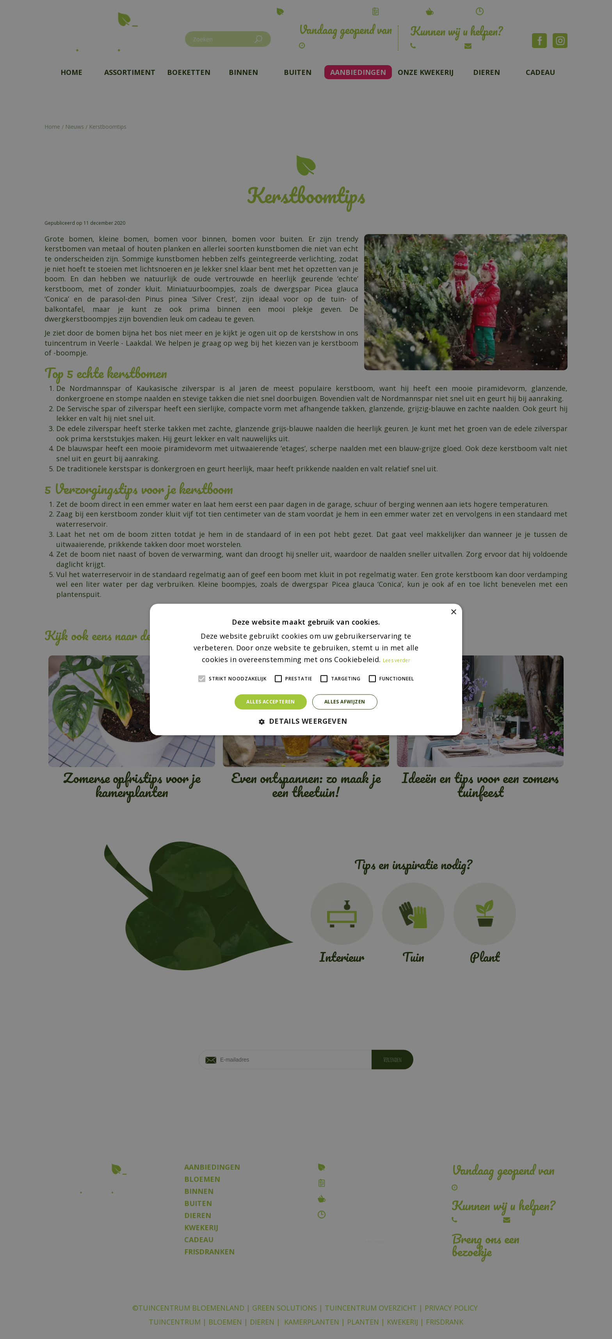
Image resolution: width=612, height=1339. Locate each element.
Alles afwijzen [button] (344, 701)
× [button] (453, 612)
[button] (306, 721)
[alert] (306, 669)
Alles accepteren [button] (270, 701)
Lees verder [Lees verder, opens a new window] (396, 660)
